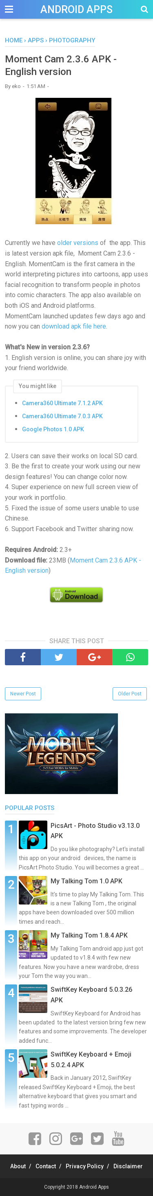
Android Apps (76, 9)
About (18, 1166)
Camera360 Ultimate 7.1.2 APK (62, 403)
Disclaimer (128, 1166)
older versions (77, 243)
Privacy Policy (85, 1166)
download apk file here (74, 326)
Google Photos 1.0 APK (53, 429)
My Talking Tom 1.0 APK (86, 881)
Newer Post (23, 694)
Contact (45, 1166)
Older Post (130, 694)
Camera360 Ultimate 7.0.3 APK (62, 416)
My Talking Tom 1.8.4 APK (89, 935)
